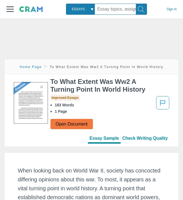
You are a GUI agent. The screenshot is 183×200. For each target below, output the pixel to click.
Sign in (172, 9)
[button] (10, 9)
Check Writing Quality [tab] (145, 138)
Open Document (72, 124)
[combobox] (80, 9)
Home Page (31, 67)
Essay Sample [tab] (104, 138)
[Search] (141, 9)
